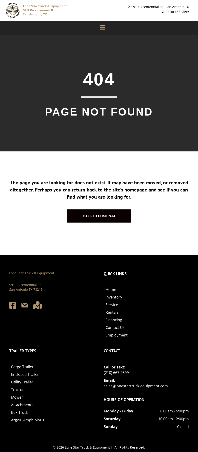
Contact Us (115, 327)
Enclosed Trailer (25, 374)
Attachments (22, 404)
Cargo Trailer (22, 366)
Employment (117, 335)
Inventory (114, 297)
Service (112, 304)
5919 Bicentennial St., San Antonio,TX (160, 7)
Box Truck (19, 412)
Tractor (17, 389)
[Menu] (100, 28)
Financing (114, 320)
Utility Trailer (22, 382)
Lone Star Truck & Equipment (31, 273)
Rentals (112, 312)
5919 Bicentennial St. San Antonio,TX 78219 (26, 287)
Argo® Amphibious (27, 420)
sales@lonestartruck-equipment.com (136, 385)
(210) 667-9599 (177, 11)
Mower (17, 397)
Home (111, 289)
